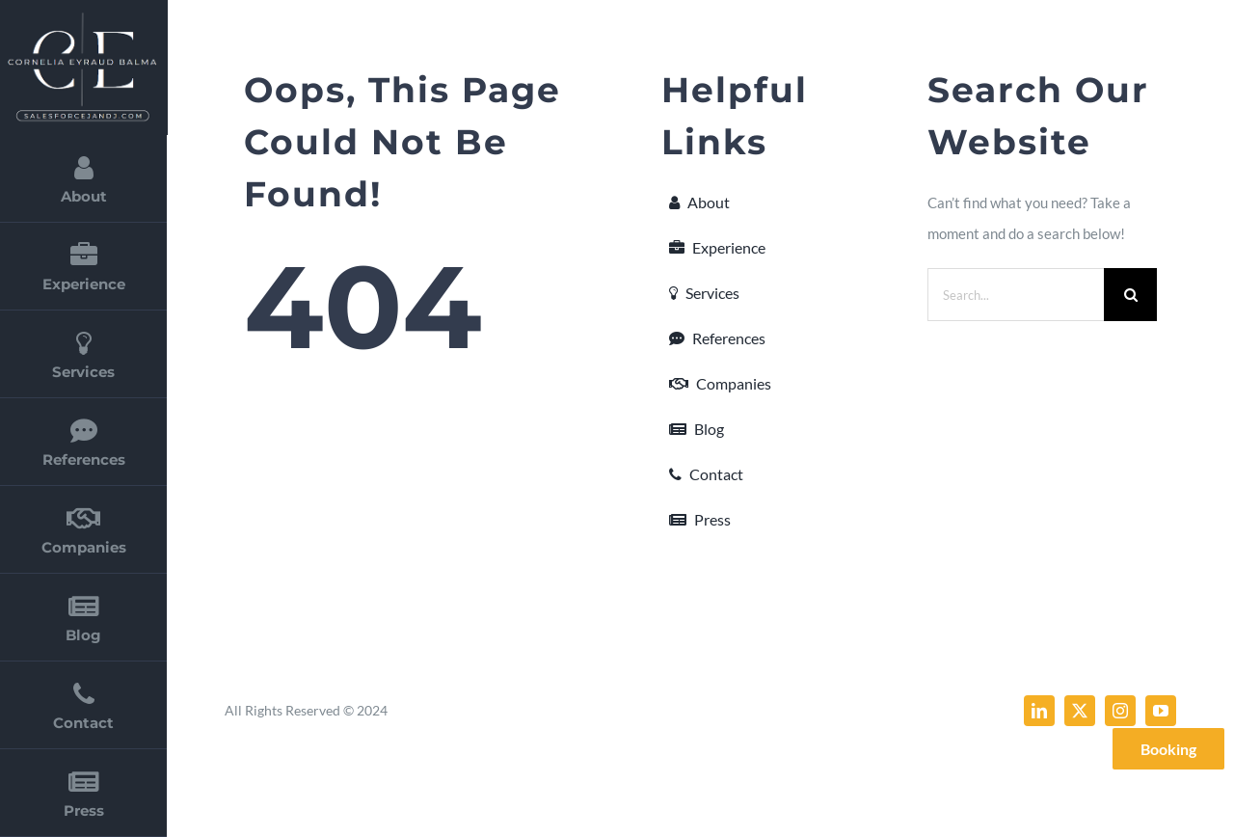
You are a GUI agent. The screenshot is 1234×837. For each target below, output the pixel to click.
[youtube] (1160, 710)
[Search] (1130, 294)
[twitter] (1079, 710)
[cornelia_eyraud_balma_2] (82, 17)
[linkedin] (1039, 710)
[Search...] (1015, 294)
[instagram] (1120, 710)
